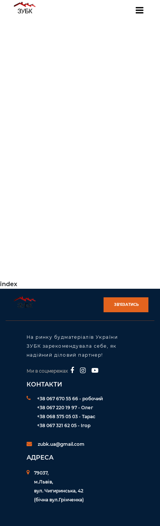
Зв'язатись (126, 304)
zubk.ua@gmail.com (61, 444)
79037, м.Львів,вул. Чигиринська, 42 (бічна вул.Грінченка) (59, 486)
